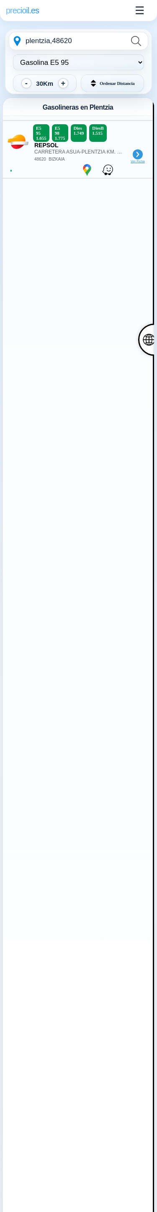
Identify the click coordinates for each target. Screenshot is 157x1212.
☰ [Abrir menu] (139, 10)
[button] (112, 83)
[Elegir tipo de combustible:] (78, 62)
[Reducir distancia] (26, 83)
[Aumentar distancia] (63, 83)
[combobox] (76, 41)
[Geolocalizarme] (17, 41)
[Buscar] (137, 41)
